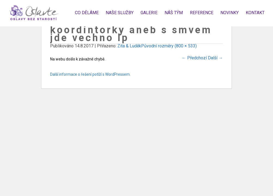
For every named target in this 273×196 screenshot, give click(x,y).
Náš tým (174, 12)
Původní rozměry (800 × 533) (169, 45)
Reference (201, 12)
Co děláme (87, 12)
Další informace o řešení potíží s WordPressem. (90, 74)
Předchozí (194, 57)
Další (215, 57)
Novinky (229, 12)
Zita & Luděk (129, 45)
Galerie (149, 12)
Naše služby (120, 12)
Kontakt (255, 12)
